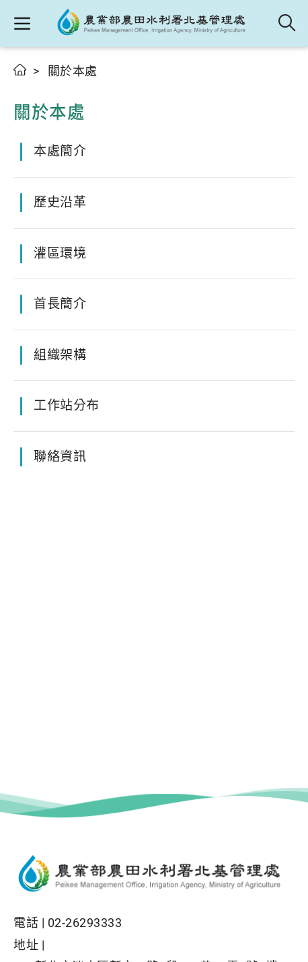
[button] (22, 23)
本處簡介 (60, 151)
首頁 (20, 69)
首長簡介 (60, 303)
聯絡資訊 (60, 456)
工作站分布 (67, 405)
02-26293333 (85, 923)
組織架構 (60, 355)
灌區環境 (60, 253)
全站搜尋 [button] (287, 23)
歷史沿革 (60, 202)
